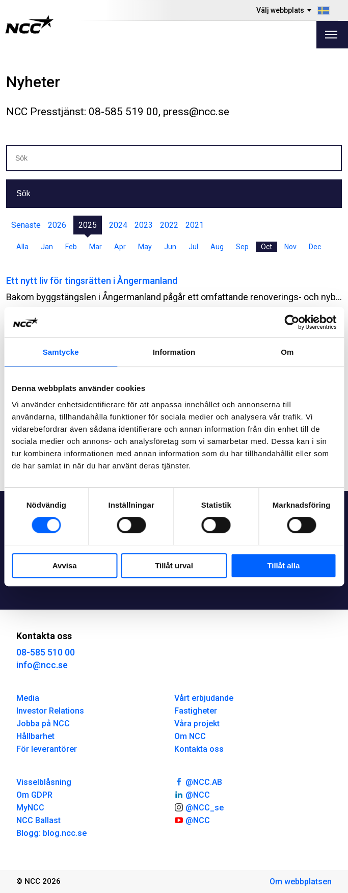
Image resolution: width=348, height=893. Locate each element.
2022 (169, 225)
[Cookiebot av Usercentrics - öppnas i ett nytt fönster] (291, 322)
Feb (71, 247)
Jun (170, 247)
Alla (22, 247)
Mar (95, 247)
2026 (57, 225)
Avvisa (64, 565)
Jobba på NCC (43, 723)
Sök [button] (23, 193)
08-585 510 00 (45, 652)
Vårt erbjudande (203, 698)
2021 (194, 225)
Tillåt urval (174, 565)
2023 (144, 225)
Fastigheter (195, 711)
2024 (118, 225)
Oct (266, 247)
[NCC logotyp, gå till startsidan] (29, 24)
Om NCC (190, 736)
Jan (47, 247)
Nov (290, 247)
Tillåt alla (283, 565)
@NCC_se (199, 806)
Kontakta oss (199, 749)
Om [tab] (287, 352)
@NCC (192, 794)
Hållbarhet (35, 736)
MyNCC (30, 807)
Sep (242, 247)
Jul (193, 247)
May (145, 247)
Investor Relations (50, 711)
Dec (315, 247)
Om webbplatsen (301, 881)
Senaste (26, 225)
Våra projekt (197, 723)
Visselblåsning (43, 782)
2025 (87, 225)
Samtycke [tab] (61, 352)
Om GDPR (34, 795)
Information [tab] (174, 352)
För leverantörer (46, 749)
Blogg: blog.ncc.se (51, 833)
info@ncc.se (42, 665)
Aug (217, 247)
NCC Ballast (38, 820)
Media (27, 698)
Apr (120, 247)
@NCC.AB (198, 781)
